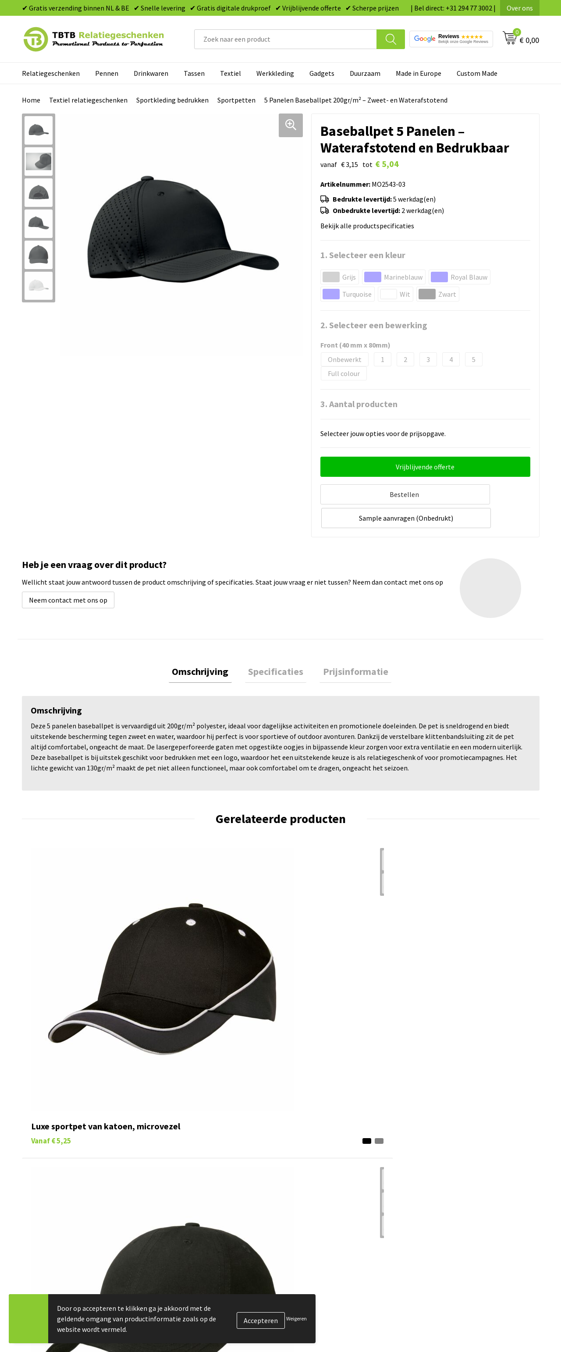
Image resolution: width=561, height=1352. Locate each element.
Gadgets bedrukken (320, 1148)
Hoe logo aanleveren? (195, 1175)
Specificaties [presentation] (275, 646)
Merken (302, 1201)
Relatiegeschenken (51, 73)
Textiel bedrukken (318, 1175)
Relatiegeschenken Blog (456, 1135)
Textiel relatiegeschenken (88, 100)
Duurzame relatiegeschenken (335, 1135)
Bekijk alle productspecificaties (369, 225)
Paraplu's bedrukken (321, 1188)
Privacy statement (447, 1161)
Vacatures (434, 1122)
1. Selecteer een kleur (362, 254)
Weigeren (296, 1318)
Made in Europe (418, 73)
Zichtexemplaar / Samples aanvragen (219, 1188)
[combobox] (285, 39)
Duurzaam (365, 73)
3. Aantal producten (359, 403)
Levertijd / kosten (189, 1122)
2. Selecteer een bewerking (373, 324)
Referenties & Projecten (455, 1148)
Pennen (106, 73)
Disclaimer (435, 1175)
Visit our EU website (449, 1201)
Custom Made (477, 73)
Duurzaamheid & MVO (195, 1201)
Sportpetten (236, 100)
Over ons (520, 8)
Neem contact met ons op (68, 573)
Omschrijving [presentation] (206, 646)
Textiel (230, 73)
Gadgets (321, 73)
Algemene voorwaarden (454, 1188)
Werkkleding (275, 73)
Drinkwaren (151, 73)
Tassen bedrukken (318, 1122)
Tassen (194, 73)
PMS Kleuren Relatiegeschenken (211, 1161)
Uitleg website (185, 1135)
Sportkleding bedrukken (172, 100)
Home (31, 100)
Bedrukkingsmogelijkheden (204, 1148)
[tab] (206, 647)
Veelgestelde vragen (193, 1108)
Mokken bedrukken (319, 1161)
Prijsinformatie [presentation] (349, 646)
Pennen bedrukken (319, 1108)
